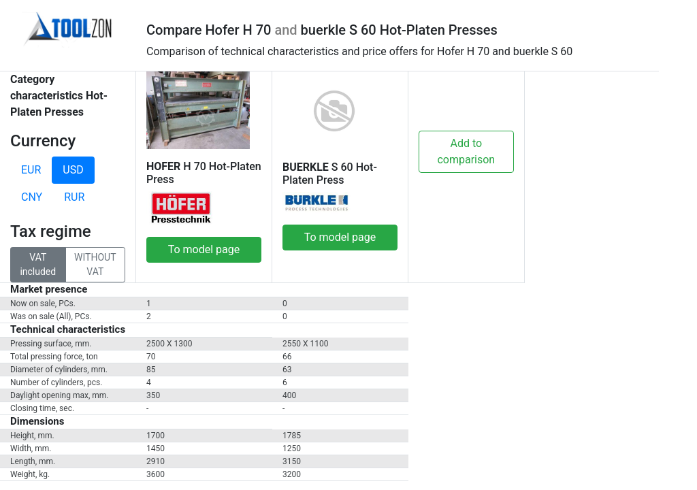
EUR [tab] (31, 169)
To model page (204, 249)
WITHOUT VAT (95, 263)
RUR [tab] (74, 197)
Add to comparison (466, 151)
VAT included (38, 263)
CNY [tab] (31, 197)
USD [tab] (73, 169)
